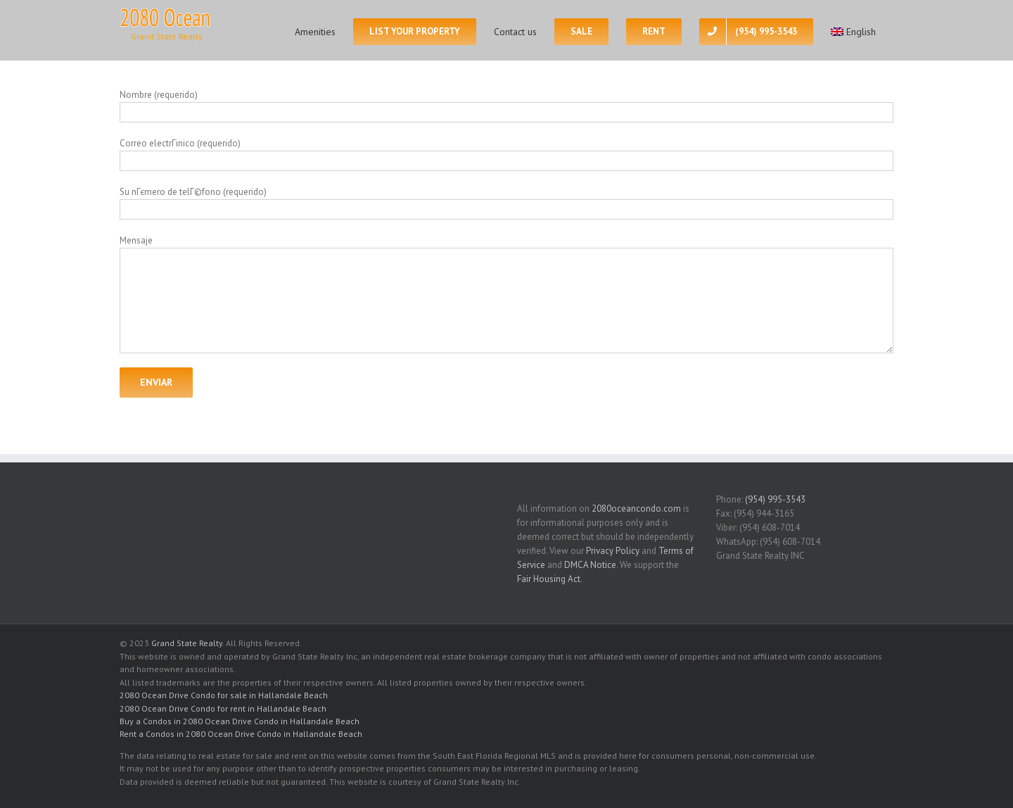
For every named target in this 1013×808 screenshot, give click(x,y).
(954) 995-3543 (775, 499)
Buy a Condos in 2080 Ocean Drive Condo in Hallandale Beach (239, 721)
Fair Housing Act (548, 579)
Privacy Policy (612, 551)
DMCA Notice (590, 565)
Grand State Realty (186, 643)
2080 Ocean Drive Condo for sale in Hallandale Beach (224, 695)
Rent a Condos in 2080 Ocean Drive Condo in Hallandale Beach (241, 733)
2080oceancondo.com (636, 509)
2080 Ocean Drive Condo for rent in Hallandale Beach (223, 708)
